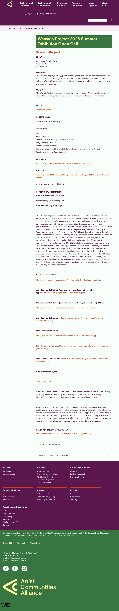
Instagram (24, 568)
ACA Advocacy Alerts (44, 493)
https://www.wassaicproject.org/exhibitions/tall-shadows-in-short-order (66, 307)
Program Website (43, 109)
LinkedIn (15, 568)
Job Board (6, 499)
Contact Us (21, 543)
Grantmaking (75, 496)
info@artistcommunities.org (14, 558)
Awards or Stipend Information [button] (53, 456)
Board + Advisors (9, 513)
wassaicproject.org (44, 381)
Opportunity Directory (35, 28)
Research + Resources (77, 4)
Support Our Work (48, 14)
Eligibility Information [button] (48, 444)
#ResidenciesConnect (45, 477)
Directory (18, 28)
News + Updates (93, 4)
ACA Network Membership (44, 4)
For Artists (74, 471)
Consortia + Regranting (45, 479)
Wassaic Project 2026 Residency (77, 163)
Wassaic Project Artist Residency (50, 163)
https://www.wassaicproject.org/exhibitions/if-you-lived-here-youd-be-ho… (73, 347)
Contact (6, 525)
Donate (73, 493)
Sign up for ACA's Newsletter (14, 561)
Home (9, 28)
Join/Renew (7, 471)
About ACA (105, 4)
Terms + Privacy (36, 543)
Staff (4, 510)
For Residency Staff (77, 474)
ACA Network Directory (26, 4)
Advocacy (73, 499)
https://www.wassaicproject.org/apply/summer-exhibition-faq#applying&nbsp (68, 279)
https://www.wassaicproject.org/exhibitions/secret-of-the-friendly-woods (72, 360)
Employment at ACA (10, 522)
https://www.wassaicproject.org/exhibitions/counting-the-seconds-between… (71, 319)
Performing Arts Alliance (46, 499)
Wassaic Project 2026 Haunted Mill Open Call (55, 174)
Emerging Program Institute (47, 474)
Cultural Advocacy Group (46, 496)
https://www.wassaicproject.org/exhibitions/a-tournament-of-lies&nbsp (65, 335)
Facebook (6, 568)
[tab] (74, 444)
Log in (29, 14)
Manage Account (9, 474)
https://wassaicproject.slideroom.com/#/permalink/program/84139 (63, 433)
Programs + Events (62, 4)
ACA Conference (43, 471)
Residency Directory (77, 477)
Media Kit (6, 519)
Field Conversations (44, 482)
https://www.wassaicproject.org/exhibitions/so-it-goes (62, 292)
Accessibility (7, 516)
